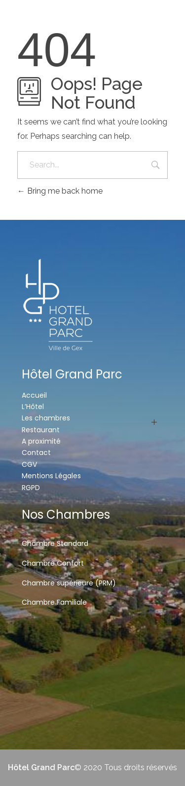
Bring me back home (60, 191)
